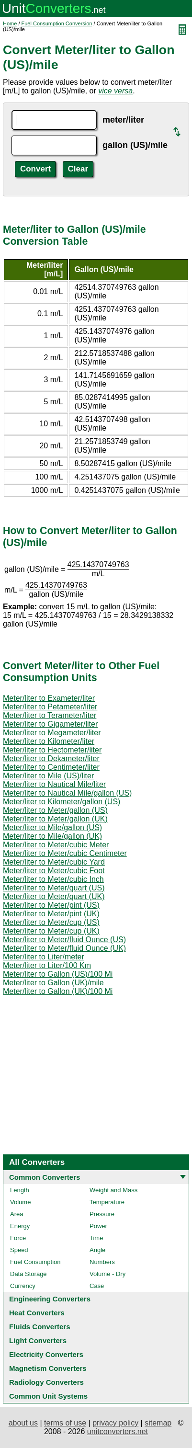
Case (97, 1285)
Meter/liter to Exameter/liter (49, 698)
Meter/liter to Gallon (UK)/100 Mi (58, 991)
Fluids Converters (39, 1327)
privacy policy (115, 1423)
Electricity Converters (46, 1354)
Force (18, 1238)
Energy (20, 1226)
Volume (20, 1202)
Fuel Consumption (35, 1262)
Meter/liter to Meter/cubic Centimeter (65, 853)
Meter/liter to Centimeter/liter (51, 767)
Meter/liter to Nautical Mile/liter (54, 784)
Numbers (102, 1262)
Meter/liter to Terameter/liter (49, 715)
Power (98, 1226)
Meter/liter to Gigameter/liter (50, 724)
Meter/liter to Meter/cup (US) (51, 922)
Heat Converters (37, 1313)
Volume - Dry (107, 1273)
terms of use (65, 1423)
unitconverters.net (117, 1431)
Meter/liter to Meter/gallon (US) (55, 810)
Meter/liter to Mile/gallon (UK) (52, 836)
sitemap (158, 1423)
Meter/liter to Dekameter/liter (51, 758)
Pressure (102, 1214)
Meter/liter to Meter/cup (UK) (51, 931)
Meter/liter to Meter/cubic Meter (56, 845)
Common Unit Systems (48, 1396)
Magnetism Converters (48, 1368)
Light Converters (38, 1340)
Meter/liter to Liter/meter (43, 957)
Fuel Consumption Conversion (57, 23)
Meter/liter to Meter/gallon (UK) (55, 819)
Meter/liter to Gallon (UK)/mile (53, 983)
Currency (22, 1285)
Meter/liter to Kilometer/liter (48, 741)
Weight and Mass (113, 1190)
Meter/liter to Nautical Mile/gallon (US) (67, 793)
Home (10, 23)
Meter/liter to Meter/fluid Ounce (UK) (64, 948)
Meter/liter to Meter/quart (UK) (54, 896)
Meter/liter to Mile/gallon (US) (52, 827)
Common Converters (44, 1177)
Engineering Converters (49, 1299)
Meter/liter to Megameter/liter (52, 733)
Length (19, 1190)
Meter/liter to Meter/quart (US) (54, 888)
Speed (19, 1250)
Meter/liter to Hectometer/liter (52, 750)
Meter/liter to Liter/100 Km (47, 965)
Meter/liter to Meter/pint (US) (51, 905)
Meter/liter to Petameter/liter (50, 707)
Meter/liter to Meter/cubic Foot (54, 871)
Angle (97, 1250)
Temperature (107, 1202)
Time (96, 1238)
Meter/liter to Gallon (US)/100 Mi (58, 974)
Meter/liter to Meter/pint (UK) (51, 914)
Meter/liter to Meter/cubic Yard (54, 862)
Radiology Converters (46, 1382)
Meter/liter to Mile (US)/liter (48, 776)
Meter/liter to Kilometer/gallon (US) (61, 802)
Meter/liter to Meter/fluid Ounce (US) (64, 939)
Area (16, 1214)
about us (23, 1423)
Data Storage (28, 1273)
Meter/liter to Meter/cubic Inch (53, 879)
